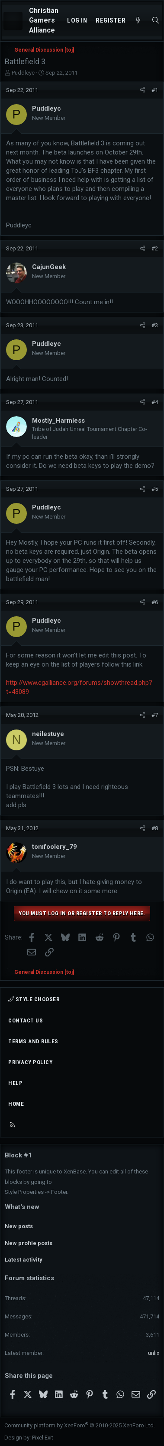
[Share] (142, 90)
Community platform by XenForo (79, 1425)
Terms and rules (33, 1041)
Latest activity (23, 1259)
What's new (22, 1207)
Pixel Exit (42, 1437)
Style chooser (33, 999)
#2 (154, 248)
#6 (154, 602)
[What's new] (138, 21)
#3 (154, 325)
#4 (154, 402)
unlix (153, 1353)
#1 (154, 90)
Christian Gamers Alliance (43, 20)
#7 (154, 715)
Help (15, 1083)
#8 (154, 828)
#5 (154, 489)
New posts (19, 1226)
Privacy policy (30, 1062)
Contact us (25, 1020)
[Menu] (13, 21)
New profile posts (28, 1243)
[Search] (155, 21)
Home (16, 1104)
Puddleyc (23, 72)
